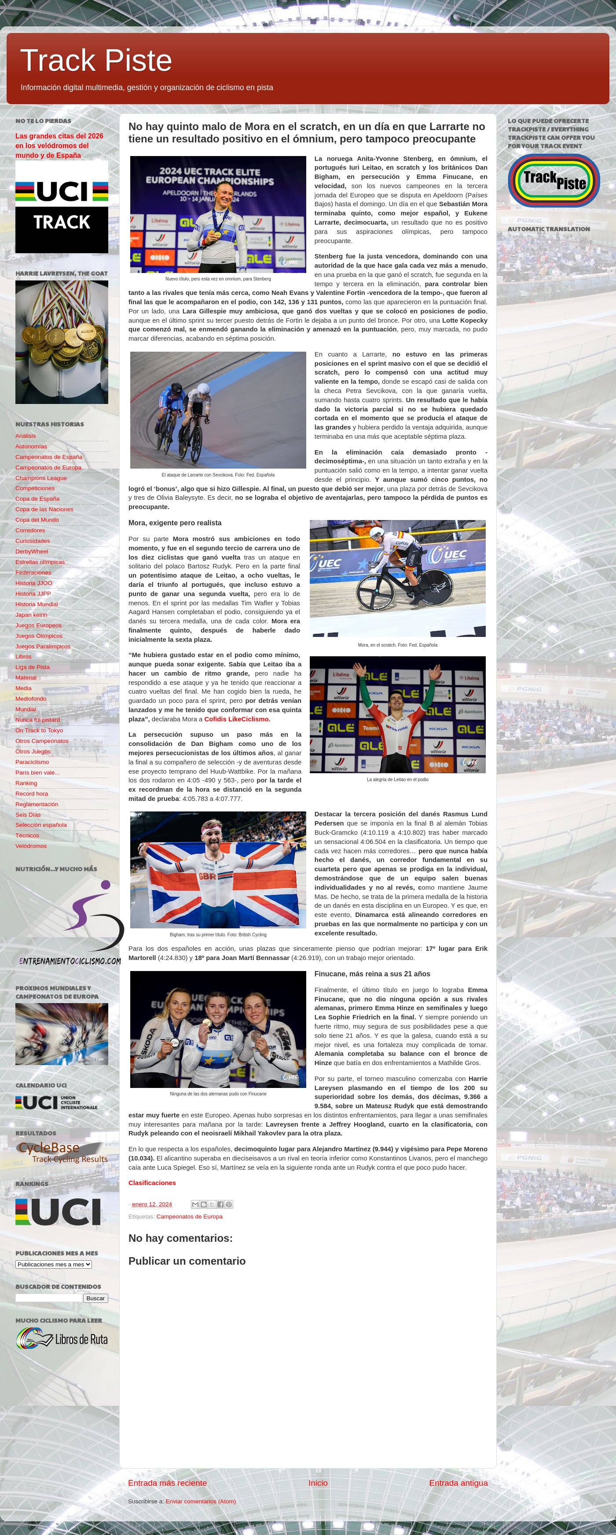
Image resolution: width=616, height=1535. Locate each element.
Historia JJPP (33, 593)
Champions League (41, 478)
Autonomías (31, 446)
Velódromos (31, 846)
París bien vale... (37, 772)
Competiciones (35, 488)
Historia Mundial (36, 604)
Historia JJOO (33, 583)
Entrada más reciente (167, 1483)
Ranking (26, 783)
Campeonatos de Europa (190, 1216)
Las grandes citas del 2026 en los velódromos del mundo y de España (59, 145)
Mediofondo (31, 698)
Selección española (41, 825)
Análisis (25, 436)
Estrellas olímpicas (40, 562)
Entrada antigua (458, 1483)
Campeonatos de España (48, 457)
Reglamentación (37, 804)
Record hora (31, 793)
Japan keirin (31, 614)
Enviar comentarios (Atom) (201, 1501)
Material (26, 677)
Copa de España (37, 498)
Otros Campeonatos (42, 741)
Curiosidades (32, 541)
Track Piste (96, 60)
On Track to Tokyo (39, 730)
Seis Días (28, 814)
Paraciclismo (32, 762)
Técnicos (27, 835)
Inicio (318, 1483)
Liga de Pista (32, 667)
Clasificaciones (152, 1182)
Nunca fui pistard (37, 720)
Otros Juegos (33, 751)
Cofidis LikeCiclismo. (237, 719)
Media (23, 688)
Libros (23, 656)
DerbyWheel (31, 551)
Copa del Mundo (37, 520)
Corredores (30, 530)
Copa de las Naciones (44, 509)
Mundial (25, 709)
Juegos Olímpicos (38, 636)
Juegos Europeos (38, 625)
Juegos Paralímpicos (42, 646)
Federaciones (33, 572)
